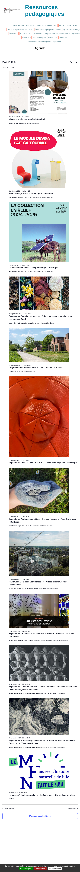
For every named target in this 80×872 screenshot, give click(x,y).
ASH (75, 25)
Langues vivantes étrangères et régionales (62, 33)
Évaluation (13, 33)
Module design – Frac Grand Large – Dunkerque (31, 193)
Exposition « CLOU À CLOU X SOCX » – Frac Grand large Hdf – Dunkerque (43, 463)
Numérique (52, 37)
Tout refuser (40, 869)
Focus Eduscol (26, 33)
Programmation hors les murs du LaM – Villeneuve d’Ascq (35, 368)
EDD (31, 29)
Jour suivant (73, 808)
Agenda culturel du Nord (46, 25)
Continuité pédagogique (17, 29)
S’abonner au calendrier (38, 816)
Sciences (63, 37)
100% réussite (18, 25)
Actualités (30, 25)
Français (38, 33)
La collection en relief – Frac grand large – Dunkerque (33, 268)
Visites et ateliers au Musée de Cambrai (27, 119)
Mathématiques (39, 37)
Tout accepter (26, 869)
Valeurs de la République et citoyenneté (44, 41)
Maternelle (26, 37)
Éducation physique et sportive (48, 29)
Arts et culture (65, 25)
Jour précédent (8, 808)
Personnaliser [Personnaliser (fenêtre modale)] (55, 869)
